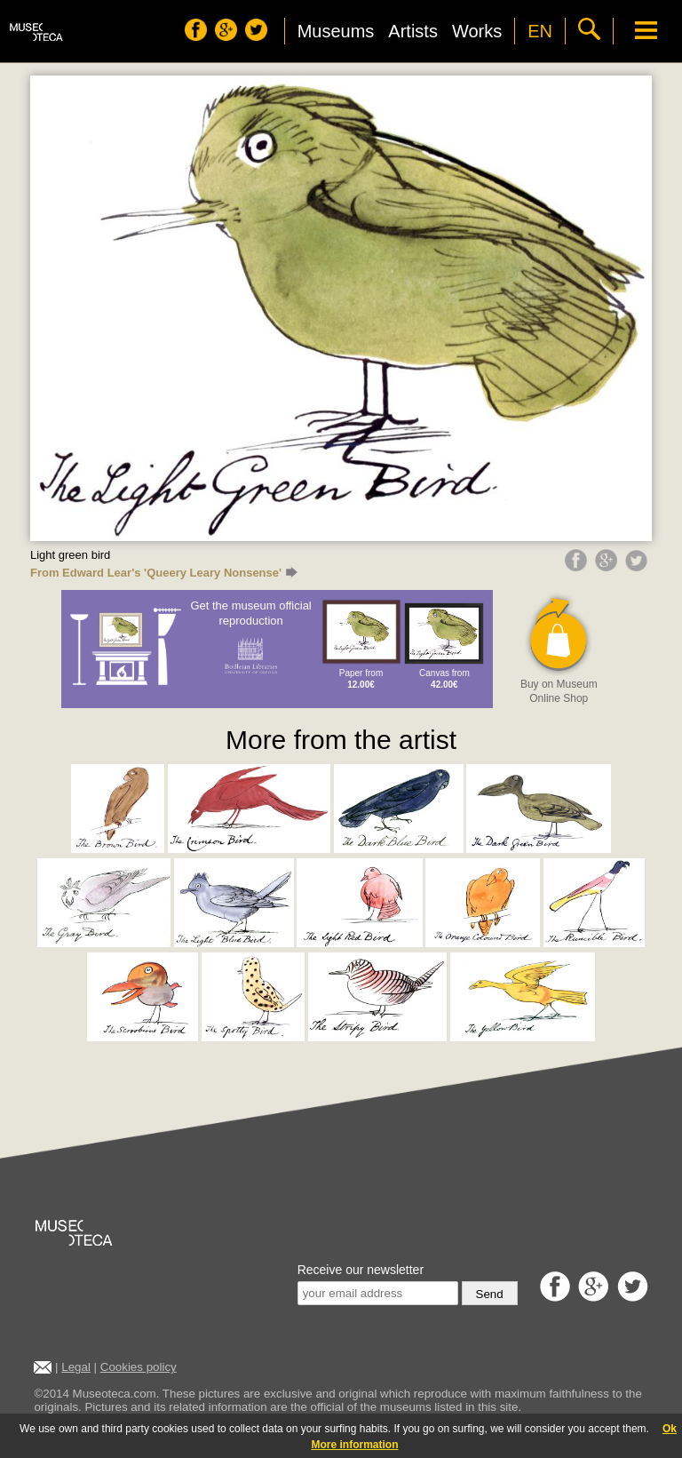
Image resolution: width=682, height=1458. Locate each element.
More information (355, 1444)
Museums (336, 31)
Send (490, 1294)
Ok (669, 1428)
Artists (413, 31)
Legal (76, 1367)
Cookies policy (138, 1367)
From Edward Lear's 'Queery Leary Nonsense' (163, 572)
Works (477, 31)
